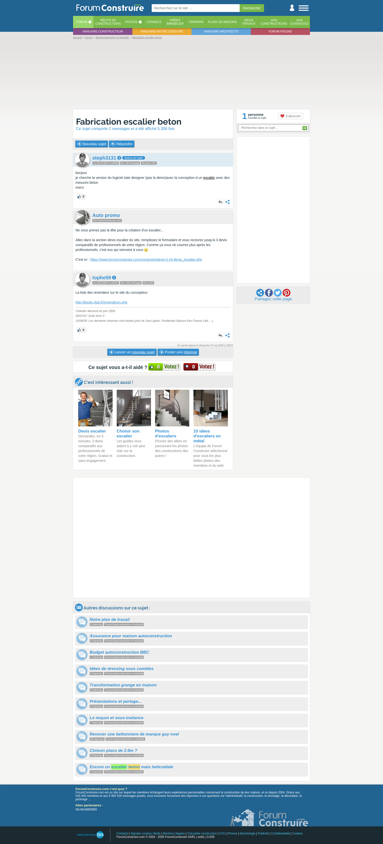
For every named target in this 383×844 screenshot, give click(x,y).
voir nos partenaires (86, 809)
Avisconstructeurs (274, 22)
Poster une (178, 352)
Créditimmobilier (175, 22)
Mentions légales (174, 833)
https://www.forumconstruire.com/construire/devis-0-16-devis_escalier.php (146, 259)
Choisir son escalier (128, 433)
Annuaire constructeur (102, 31)
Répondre (121, 144)
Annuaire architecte (221, 31)
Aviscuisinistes (299, 22)
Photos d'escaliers (165, 433)
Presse (232, 833)
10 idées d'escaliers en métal (207, 436)
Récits (108, 22)
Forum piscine (280, 31)
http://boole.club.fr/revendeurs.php (101, 302)
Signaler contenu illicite (145, 833)
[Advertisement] (191, 74)
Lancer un (132, 352)
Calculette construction (202, 833)
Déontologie (247, 833)
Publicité (263, 833)
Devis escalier (92, 431)
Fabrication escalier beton (128, 122)
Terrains (196, 22)
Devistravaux (248, 22)
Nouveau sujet (91, 144)
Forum (81, 22)
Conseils (154, 22)
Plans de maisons (222, 22)
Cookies (297, 833)
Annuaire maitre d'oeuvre (161, 31)
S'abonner (290, 116)
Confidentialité (280, 833)
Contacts (122, 833)
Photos (131, 22)
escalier (209, 178)
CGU (222, 833)
